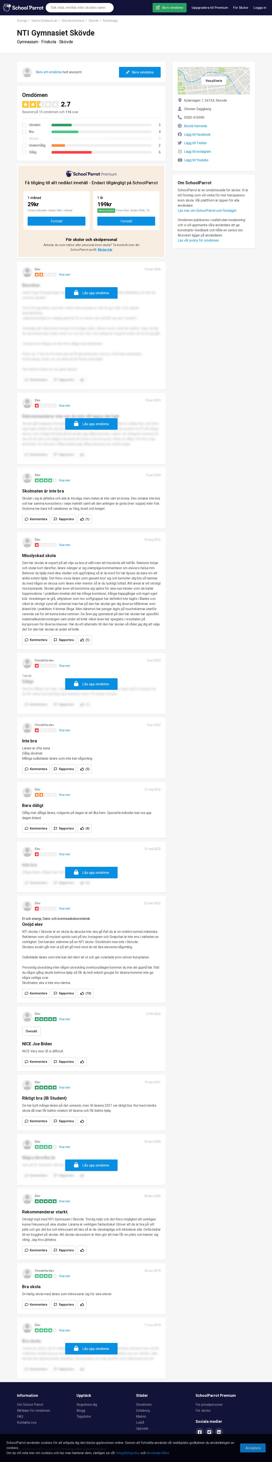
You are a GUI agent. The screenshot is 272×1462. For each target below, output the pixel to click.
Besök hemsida (195, 126)
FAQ (20, 1416)
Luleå (140, 1422)
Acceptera (253, 1448)
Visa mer (64, 274)
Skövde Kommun (73, 21)
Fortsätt (56, 221)
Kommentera (38, 519)
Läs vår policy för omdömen (198, 240)
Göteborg (143, 1410)
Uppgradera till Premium (210, 7)
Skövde (94, 21)
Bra (31, 131)
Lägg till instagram (197, 151)
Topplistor (83, 1416)
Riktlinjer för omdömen (33, 1410)
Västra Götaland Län (44, 21)
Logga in (260, 7)
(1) (87, 519)
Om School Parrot (30, 1404)
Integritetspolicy (128, 1453)
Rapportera (66, 519)
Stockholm (144, 1404)
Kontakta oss (27, 1422)
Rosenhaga (110, 21)
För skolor (203, 1410)
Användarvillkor (158, 1453)
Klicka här (105, 249)
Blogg (80, 1410)
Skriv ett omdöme (49, 72)
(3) (87, 769)
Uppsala (142, 1428)
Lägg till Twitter (195, 143)
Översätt (31, 1031)
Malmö (141, 1416)
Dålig (32, 152)
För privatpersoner (209, 1404)
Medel (33, 138)
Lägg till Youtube (196, 160)
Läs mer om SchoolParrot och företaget (207, 210)
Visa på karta (213, 81)
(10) (88, 993)
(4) (87, 828)
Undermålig (37, 145)
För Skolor (240, 7)
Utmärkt (34, 125)
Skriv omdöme (172, 7)
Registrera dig (86, 1404)
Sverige (22, 21)
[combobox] (80, 7)
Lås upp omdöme (95, 293)
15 (41, 112)
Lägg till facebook (197, 134)
